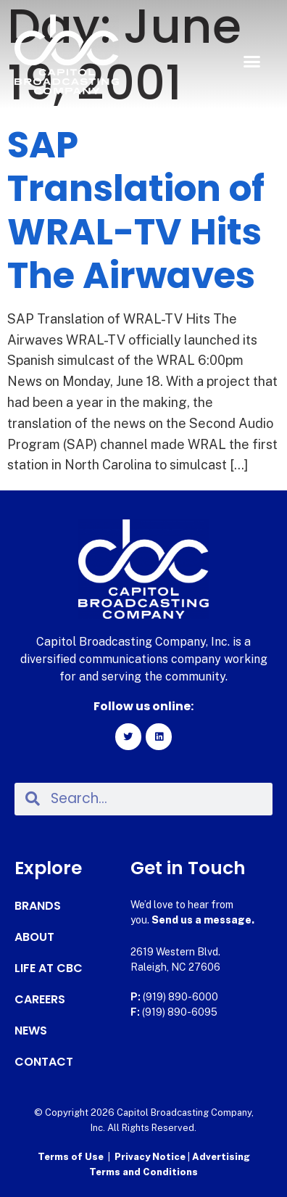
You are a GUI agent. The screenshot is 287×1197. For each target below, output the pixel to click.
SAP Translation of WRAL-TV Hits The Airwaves (136, 210)
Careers (39, 999)
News (30, 1031)
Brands (37, 906)
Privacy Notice (151, 1156)
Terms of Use (71, 1156)
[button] (251, 61)
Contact (43, 1062)
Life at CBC (48, 968)
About (34, 937)
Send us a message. (202, 920)
